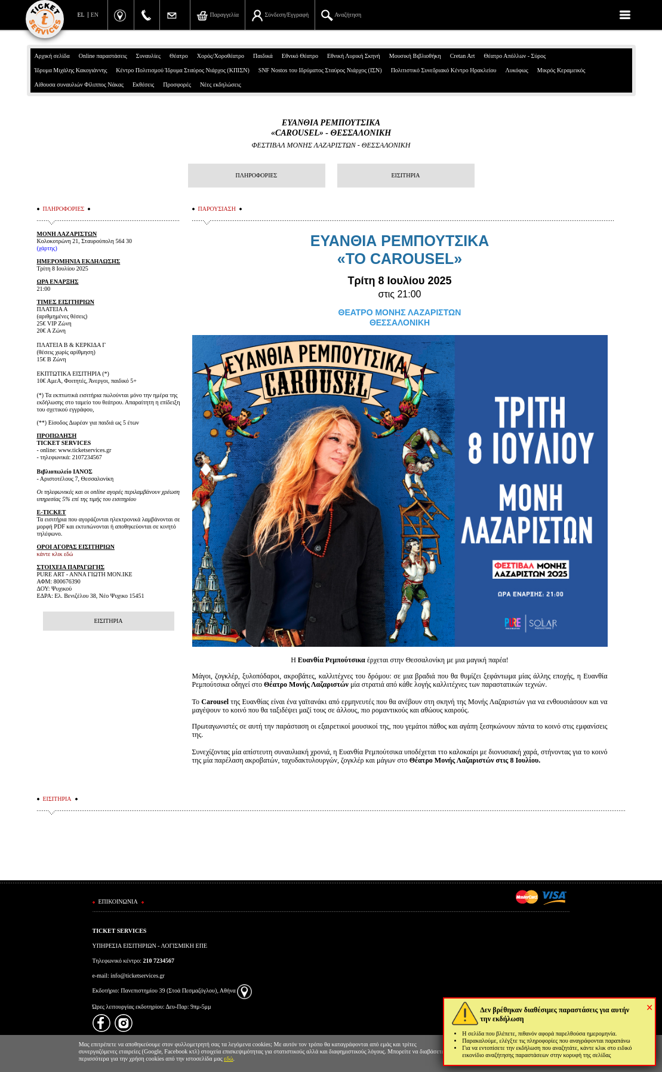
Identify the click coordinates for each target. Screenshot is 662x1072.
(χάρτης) (47, 248)
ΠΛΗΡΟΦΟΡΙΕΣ (257, 175)
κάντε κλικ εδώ (55, 554)
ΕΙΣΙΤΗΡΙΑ (405, 175)
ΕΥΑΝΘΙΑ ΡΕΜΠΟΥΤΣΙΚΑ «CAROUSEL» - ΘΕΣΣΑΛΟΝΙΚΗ (331, 127)
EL (81, 14)
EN (94, 14)
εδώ (228, 1058)
